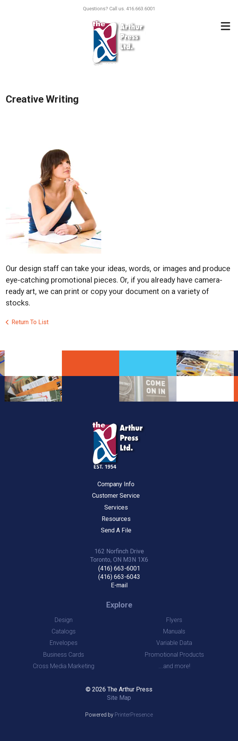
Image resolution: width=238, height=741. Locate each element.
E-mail (119, 585)
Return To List (30, 322)
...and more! (174, 666)
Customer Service (116, 495)
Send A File (116, 530)
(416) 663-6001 (119, 568)
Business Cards (63, 654)
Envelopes (64, 642)
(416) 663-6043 (119, 576)
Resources (116, 518)
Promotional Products (174, 654)
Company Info (115, 484)
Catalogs (64, 631)
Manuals (174, 631)
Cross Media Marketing (63, 666)
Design (64, 620)
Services (116, 507)
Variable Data (174, 642)
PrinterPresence (134, 715)
